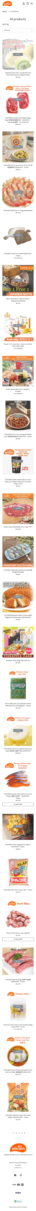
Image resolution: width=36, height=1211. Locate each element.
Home (4, 11)
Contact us (18, 1167)
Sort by (5, 24)
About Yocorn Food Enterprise (18, 1162)
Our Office (18, 1165)
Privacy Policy (13, 1207)
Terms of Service (22, 1207)
